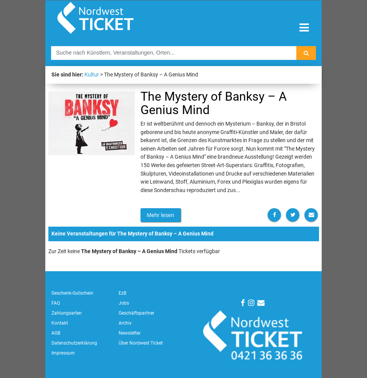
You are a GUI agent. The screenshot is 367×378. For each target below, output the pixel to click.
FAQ (55, 303)
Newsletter (130, 333)
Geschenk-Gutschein (72, 293)
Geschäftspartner (136, 313)
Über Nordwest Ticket (141, 343)
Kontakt (59, 323)
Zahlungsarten (66, 313)
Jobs (124, 303)
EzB (122, 293)
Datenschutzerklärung (74, 343)
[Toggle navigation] (304, 28)
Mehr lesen (160, 215)
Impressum (63, 353)
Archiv (125, 323)
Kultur (91, 74)
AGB (55, 333)
